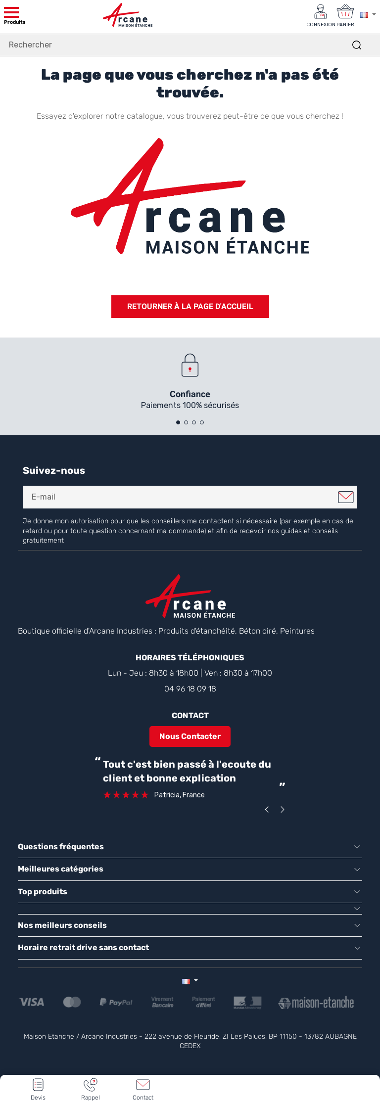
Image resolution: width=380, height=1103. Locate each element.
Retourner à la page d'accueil (190, 306)
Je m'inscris (345, 497)
